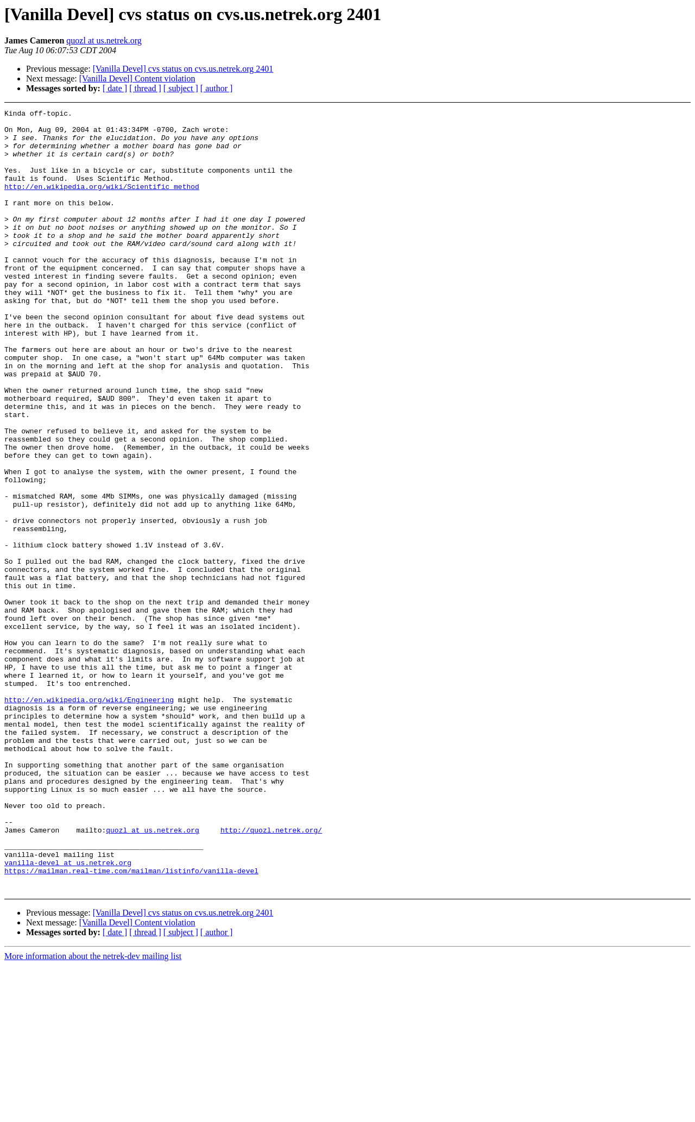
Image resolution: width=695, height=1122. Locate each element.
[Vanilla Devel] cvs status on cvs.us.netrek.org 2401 (183, 68)
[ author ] (216, 88)
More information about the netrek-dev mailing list (92, 1112)
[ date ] (115, 88)
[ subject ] (180, 88)
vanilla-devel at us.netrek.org (67, 1014)
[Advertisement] (621, 137)
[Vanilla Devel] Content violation (137, 78)
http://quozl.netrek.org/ (271, 975)
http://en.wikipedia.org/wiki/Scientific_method (101, 202)
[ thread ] (145, 88)
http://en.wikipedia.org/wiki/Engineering (89, 818)
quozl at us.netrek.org (103, 40)
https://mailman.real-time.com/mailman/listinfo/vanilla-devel (131, 1024)
